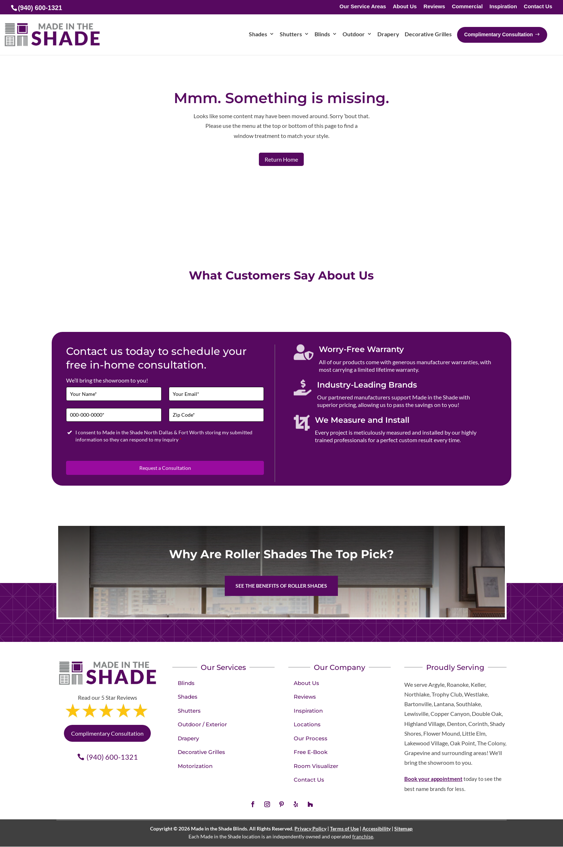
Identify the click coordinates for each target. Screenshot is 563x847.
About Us (405, 6)
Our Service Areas (363, 6)
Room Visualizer (316, 766)
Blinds (186, 683)
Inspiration (503, 6)
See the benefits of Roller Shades (281, 586)
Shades (187, 696)
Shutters (189, 710)
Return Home (281, 159)
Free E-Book (310, 752)
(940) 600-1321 (112, 757)
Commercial (467, 6)
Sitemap (403, 828)
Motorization (195, 766)
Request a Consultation (165, 468)
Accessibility (376, 828)
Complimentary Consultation (107, 733)
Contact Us (538, 6)
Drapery (188, 738)
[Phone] (114, 415)
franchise (362, 836)
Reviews (434, 6)
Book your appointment (433, 779)
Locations (307, 724)
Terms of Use (344, 828)
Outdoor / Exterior (202, 724)
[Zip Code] (216, 415)
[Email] (216, 394)
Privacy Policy (310, 828)
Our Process (310, 738)
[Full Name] (114, 394)
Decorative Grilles (201, 752)
